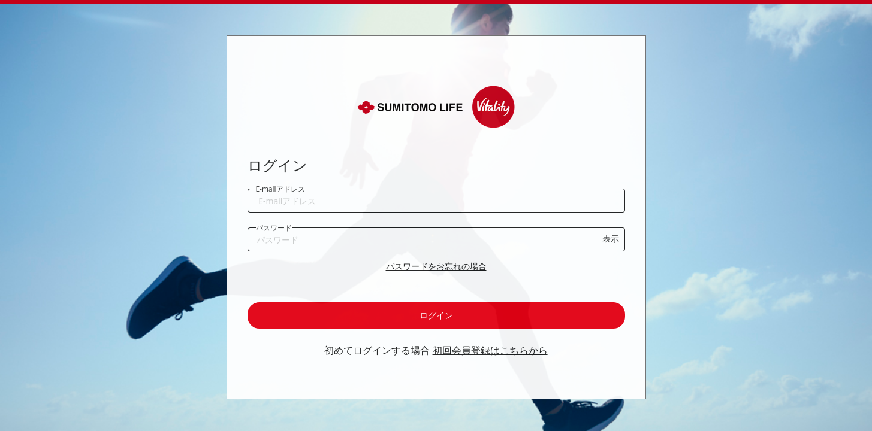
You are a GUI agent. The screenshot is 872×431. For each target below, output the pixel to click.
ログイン (436, 315)
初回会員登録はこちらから (490, 350)
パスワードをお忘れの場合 (436, 266)
